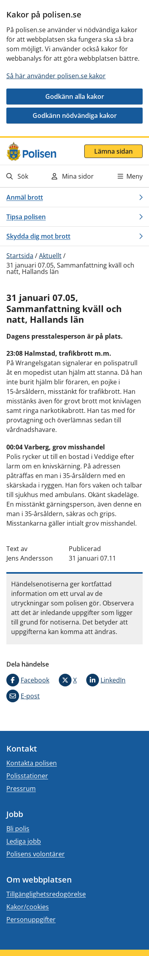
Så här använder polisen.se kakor (56, 75)
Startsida (19, 255)
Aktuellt (50, 255)
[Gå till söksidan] (25, 176)
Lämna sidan (113, 151)
